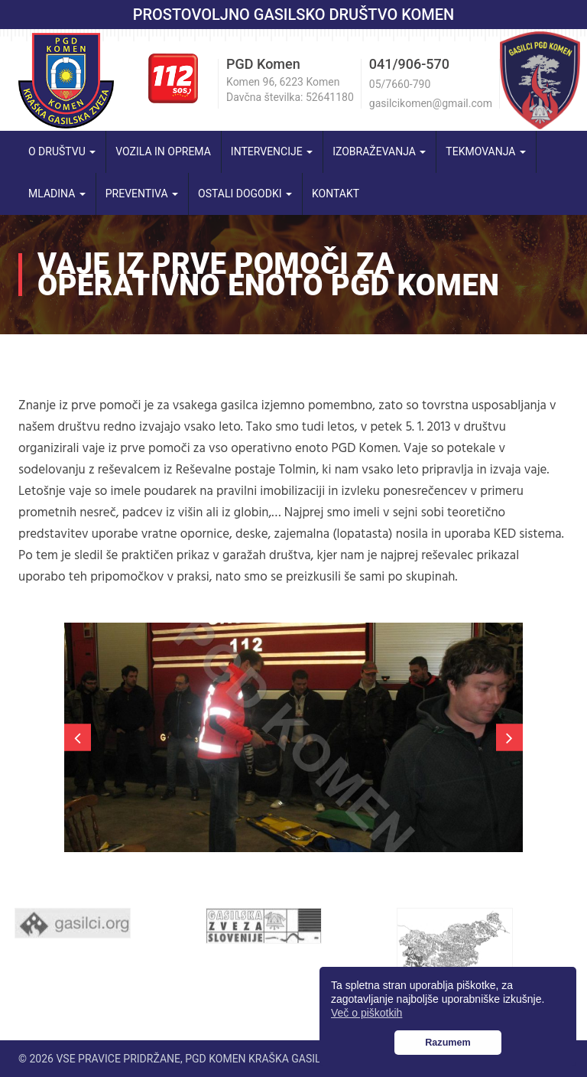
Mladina (57, 193)
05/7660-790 (399, 84)
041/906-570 (409, 64)
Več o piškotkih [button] (366, 1013)
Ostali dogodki (245, 193)
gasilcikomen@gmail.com (430, 103)
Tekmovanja (486, 151)
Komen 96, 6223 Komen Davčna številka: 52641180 (290, 89)
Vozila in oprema (163, 151)
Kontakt (335, 193)
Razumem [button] (448, 1042)
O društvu (62, 151)
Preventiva (141, 193)
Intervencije (272, 151)
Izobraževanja (379, 151)
